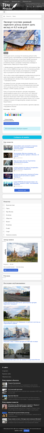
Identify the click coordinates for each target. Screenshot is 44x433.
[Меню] (4, 11)
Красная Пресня (13, 395)
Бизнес (6, 53)
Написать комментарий (11, 123)
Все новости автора (11, 270)
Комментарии (9, 119)
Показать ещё (22, 190)
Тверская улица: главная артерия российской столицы (21, 341)
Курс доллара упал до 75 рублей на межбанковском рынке (24, 161)
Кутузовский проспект (15, 389)
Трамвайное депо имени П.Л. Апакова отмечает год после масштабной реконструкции (25, 147)
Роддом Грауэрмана (14, 383)
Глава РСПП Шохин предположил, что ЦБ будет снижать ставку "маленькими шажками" (26, 183)
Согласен (26, 430)
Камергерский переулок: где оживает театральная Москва (22, 359)
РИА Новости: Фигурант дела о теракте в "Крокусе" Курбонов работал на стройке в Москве (23, 405)
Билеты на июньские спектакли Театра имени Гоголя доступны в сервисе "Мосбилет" (26, 176)
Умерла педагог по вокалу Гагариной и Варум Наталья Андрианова (26, 168)
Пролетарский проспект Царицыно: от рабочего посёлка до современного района (22, 322)
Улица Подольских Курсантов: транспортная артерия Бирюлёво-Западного (20, 303)
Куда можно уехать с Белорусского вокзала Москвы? (24, 419)
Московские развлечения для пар (18, 412)
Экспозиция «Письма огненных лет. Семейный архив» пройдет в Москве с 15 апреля (26, 155)
